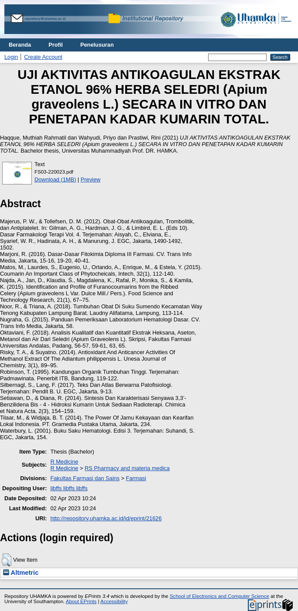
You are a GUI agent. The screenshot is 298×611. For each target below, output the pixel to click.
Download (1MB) (55, 179)
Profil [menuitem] (55, 44)
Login (11, 57)
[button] (6, 560)
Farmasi (136, 478)
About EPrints (81, 601)
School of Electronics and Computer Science (219, 596)
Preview (91, 179)
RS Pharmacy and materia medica (127, 468)
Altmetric (20, 572)
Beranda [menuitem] (20, 44)
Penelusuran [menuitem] (97, 44)
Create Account (43, 57)
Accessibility (114, 601)
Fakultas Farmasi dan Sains (85, 478)
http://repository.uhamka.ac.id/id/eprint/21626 (105, 518)
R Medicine (64, 461)
